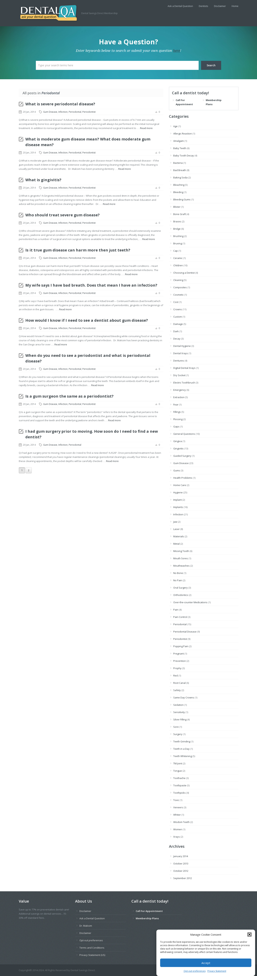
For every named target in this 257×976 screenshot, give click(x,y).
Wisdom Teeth (181, 822)
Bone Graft (179, 214)
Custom (177, 316)
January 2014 (180, 856)
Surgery (177, 734)
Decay (176, 338)
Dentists (203, 6)
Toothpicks (179, 792)
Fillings (177, 412)
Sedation (178, 705)
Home (235, 6)
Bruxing (177, 243)
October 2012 (180, 871)
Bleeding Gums (182, 199)
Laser (176, 529)
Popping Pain (180, 646)
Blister (176, 206)
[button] (249, 941)
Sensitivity (179, 712)
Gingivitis (178, 448)
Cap (175, 250)
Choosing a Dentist (184, 272)
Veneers (178, 807)
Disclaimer (220, 6)
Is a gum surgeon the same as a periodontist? (69, 396)
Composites (180, 287)
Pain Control (180, 617)
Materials (178, 536)
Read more (146, 128)
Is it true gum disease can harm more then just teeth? (77, 250)
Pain (175, 609)
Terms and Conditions (91, 947)
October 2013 (180, 863)
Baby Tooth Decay (183, 155)
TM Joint (177, 763)
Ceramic (177, 258)
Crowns (177, 309)
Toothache (179, 778)
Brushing (178, 236)
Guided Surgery (182, 455)
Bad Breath (179, 170)
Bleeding (178, 192)
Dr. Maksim (85, 925)
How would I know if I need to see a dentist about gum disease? (86, 320)
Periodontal (75, 111)
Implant (177, 499)
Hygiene (178, 492)
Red (175, 675)
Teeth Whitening (182, 756)
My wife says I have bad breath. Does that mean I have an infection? (91, 285)
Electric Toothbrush (184, 382)
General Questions (184, 434)
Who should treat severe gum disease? (62, 214)
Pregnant (178, 653)
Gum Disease (50, 111)
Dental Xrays (180, 353)
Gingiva (177, 441)
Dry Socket (179, 375)
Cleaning (178, 280)
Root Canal (179, 683)
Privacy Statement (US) (92, 955)
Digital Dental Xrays (184, 368)
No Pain (177, 580)
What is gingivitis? (43, 179)
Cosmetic (178, 294)
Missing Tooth (181, 551)
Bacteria (178, 163)
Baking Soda (180, 177)
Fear (175, 404)
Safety (177, 690)
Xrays (176, 836)
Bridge (177, 228)
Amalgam (178, 141)
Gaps (176, 426)
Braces (177, 221)
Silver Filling (179, 719)
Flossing (177, 419)
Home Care (179, 485)
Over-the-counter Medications (190, 602)
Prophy (177, 668)
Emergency (179, 390)
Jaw (175, 521)
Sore (176, 726)
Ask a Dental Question (180, 6)
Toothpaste (179, 785)
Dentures (178, 360)
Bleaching (178, 184)
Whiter (177, 814)
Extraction (179, 397)
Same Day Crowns (183, 697)
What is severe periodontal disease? (60, 103)
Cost (175, 302)
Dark (176, 331)
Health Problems (182, 477)
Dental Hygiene (182, 346)
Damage (178, 324)
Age (175, 126)
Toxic (176, 800)
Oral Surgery (180, 587)
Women (177, 829)
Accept (205, 969)
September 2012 (182, 878)
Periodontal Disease (185, 631)
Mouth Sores (180, 558)
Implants (178, 507)
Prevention (179, 661)
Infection (63, 111)
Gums (176, 470)
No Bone (178, 573)
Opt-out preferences (91, 940)
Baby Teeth (179, 148)
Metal (176, 543)
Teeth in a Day (181, 748)
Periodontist (89, 111)
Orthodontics (180, 595)
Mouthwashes (181, 565)
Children (178, 265)
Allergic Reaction (182, 133)
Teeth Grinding (181, 741)
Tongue (177, 770)
